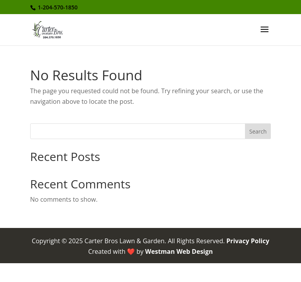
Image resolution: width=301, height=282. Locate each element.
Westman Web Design (179, 251)
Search (258, 131)
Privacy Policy (248, 241)
